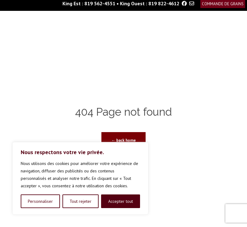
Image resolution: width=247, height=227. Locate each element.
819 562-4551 (99, 3)
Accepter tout (120, 201)
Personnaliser (40, 201)
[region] (80, 178)
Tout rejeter (81, 201)
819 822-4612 (163, 3)
